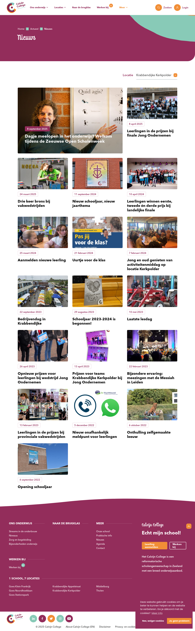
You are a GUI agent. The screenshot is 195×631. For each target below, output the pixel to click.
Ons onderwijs (37, 7)
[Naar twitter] (51, 618)
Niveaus (13, 535)
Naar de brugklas (81, 7)
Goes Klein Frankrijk (20, 586)
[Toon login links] (181, 7)
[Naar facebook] (42, 618)
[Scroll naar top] (188, 526)
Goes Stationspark (19, 594)
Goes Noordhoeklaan (20, 590)
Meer (122, 7)
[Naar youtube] (69, 618)
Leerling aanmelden (151, 545)
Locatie (128, 75)
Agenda (100, 543)
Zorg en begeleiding (20, 539)
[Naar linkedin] (33, 618)
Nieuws (100, 539)
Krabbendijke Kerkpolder (66, 590)
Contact (100, 548)
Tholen (100, 590)
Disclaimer (105, 626)
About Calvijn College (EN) (80, 626)
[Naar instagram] (60, 618)
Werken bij (102, 7)
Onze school (103, 531)
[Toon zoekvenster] (163, 7)
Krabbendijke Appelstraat (67, 586)
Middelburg (102, 586)
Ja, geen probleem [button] (179, 620)
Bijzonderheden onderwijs (23, 543)
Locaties (58, 7)
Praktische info (104, 535)
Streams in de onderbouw (23, 531)
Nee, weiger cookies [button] (153, 620)
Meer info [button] (157, 613)
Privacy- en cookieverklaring (130, 626)
